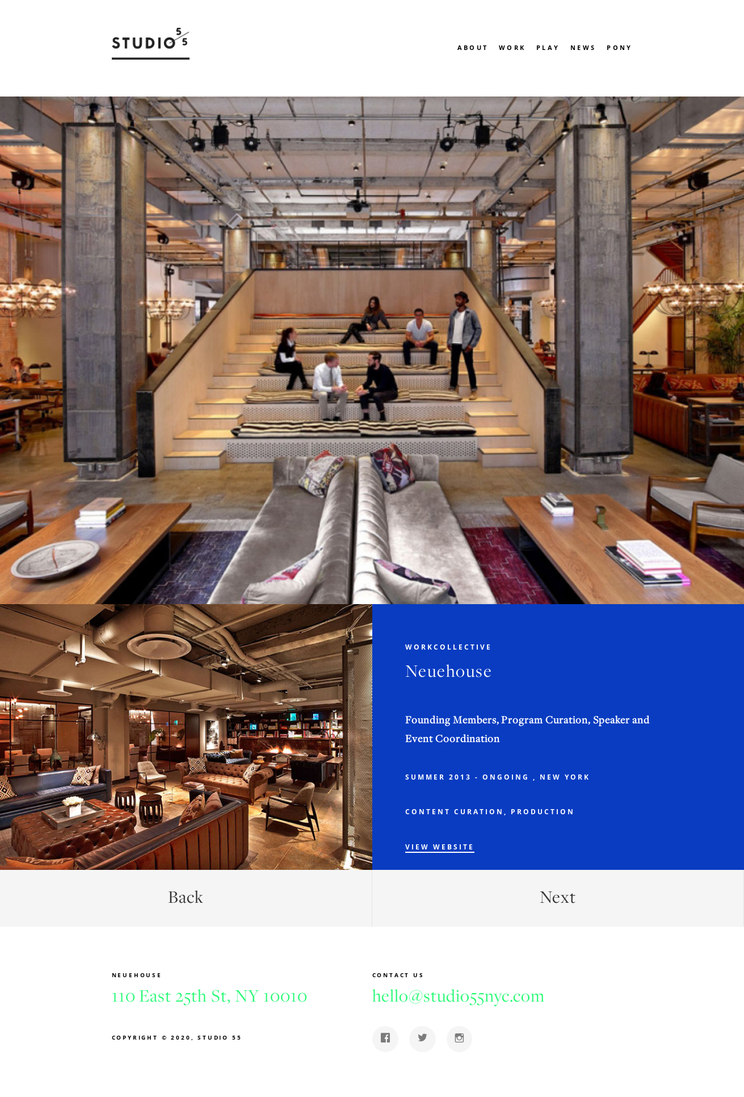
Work (512, 47)
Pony (619, 47)
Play (548, 47)
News (583, 47)
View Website (439, 847)
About (472, 47)
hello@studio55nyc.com (458, 995)
